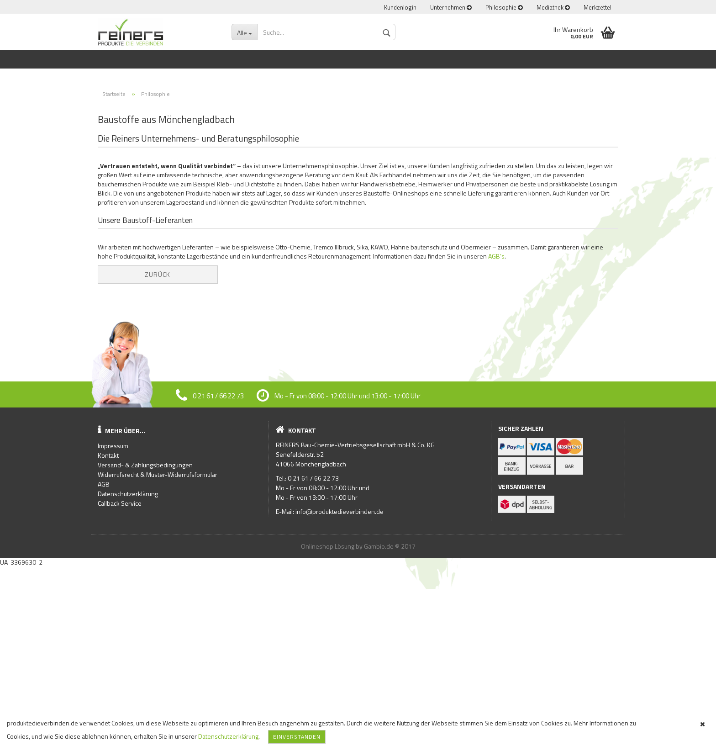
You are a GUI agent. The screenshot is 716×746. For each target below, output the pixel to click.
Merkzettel (597, 7)
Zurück (157, 453)
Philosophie (504, 7)
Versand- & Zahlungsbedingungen (145, 644)
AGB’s (496, 435)
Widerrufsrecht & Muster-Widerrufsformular (157, 653)
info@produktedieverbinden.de (339, 690)
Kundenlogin (400, 7)
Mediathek (553, 7)
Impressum (113, 625)
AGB (104, 663)
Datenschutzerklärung (228, 736)
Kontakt (108, 634)
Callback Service (120, 682)
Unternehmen (451, 7)
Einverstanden (297, 736)
